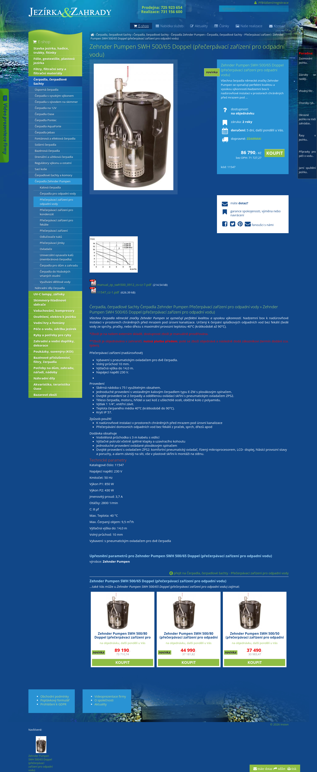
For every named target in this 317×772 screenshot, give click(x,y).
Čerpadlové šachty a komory (53, 175)
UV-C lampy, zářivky (49, 294)
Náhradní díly (44, 378)
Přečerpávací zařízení (54, 231)
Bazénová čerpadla (47, 151)
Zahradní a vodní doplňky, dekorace (54, 343)
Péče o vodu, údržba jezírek (54, 329)
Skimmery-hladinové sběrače (49, 302)
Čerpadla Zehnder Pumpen (53, 181)
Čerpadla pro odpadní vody (58, 193)
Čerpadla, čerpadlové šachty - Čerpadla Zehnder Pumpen (169, 34)
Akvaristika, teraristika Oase (51, 386)
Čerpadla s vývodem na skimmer (56, 102)
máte (234, 203)
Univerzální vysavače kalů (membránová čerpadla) (56, 257)
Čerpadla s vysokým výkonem (54, 96)
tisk (293, 769)
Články (221, 26)
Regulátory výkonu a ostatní (53, 163)
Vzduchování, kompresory (53, 310)
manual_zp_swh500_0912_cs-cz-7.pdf (120, 284)
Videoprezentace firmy (110, 696)
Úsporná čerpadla (46, 89)
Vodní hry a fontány (49, 323)
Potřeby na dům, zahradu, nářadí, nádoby (53, 370)
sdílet (281, 769)
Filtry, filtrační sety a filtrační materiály (49, 71)
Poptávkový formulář (55, 700)
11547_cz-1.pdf (104, 292)
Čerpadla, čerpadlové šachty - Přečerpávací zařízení (239, 34)
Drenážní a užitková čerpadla (54, 157)
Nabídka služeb (169, 26)
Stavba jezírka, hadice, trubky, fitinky (51, 50)
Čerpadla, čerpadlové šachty (113, 34)
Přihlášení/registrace (271, 2)
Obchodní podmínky (54, 696)
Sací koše (41, 169)
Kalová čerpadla (50, 187)
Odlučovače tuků (51, 237)
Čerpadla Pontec (45, 120)
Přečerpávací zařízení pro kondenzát (56, 212)
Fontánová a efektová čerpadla (55, 138)
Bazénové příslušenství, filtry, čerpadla (52, 359)
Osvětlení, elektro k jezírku (54, 317)
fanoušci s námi (247, 224)
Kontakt (277, 26)
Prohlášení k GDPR (53, 704)
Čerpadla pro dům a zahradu (59, 265)
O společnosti (104, 700)
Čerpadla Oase (44, 114)
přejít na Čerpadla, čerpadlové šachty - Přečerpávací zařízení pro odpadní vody (229, 573)
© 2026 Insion (279, 724)
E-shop (41, 41)
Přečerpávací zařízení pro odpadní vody (56, 202)
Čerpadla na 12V (45, 108)
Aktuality (199, 26)
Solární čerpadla (45, 145)
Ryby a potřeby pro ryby (52, 335)
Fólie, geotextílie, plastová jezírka (54, 60)
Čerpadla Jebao (45, 132)
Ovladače (46, 249)
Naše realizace (248, 26)
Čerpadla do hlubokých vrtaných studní (55, 274)
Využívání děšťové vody (55, 282)
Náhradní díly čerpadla (50, 288)
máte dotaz (265, 769)
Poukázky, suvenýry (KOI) (53, 351)
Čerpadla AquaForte (48, 126)
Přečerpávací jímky (52, 243)
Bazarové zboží (45, 395)
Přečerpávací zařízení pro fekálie (56, 222)
